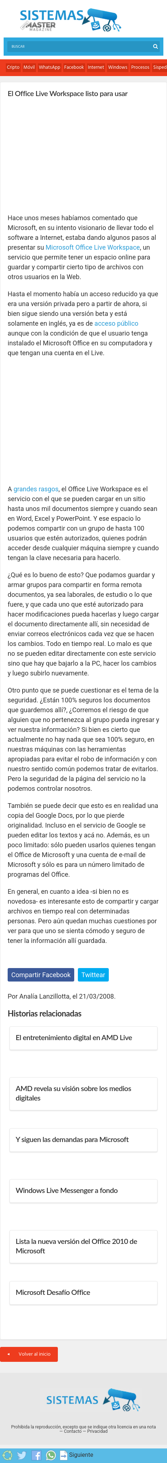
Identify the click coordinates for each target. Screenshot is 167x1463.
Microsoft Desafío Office (53, 1292)
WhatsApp (49, 67)
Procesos (140, 67)
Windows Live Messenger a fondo (67, 1190)
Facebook (74, 67)
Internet (96, 67)
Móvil (29, 67)
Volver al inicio (29, 1354)
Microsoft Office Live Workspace (92, 247)
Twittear (93, 975)
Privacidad (97, 1431)
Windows (117, 67)
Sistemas (71, 20)
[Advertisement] (62, 155)
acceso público (117, 323)
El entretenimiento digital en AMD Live (74, 1037)
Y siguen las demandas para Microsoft (72, 1139)
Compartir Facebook (41, 975)
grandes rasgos (36, 489)
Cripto (13, 67)
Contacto (73, 1431)
